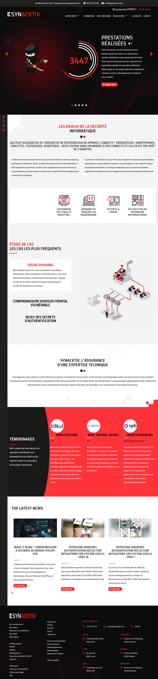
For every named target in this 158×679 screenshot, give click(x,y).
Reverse (12, 649)
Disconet (50, 628)
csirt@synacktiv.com (113, 3)
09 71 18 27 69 (93, 3)
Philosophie (13, 666)
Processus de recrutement (18, 669)
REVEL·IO (12, 659)
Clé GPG (137, 626)
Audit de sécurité (53, 644)
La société (136, 16)
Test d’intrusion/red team (56, 641)
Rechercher (120, 9)
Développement (15, 653)
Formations (89, 16)
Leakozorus (51, 634)
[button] (152, 53)
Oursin (49, 631)
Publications (121, 16)
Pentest (12, 646)
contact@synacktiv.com (116, 626)
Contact (147, 16)
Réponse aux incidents (55, 653)
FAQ (10, 675)
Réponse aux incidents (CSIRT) (20, 656)
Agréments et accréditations (19, 630)
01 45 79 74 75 (92, 626)
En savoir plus (109, 84)
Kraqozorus (51, 621)
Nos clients (13, 633)
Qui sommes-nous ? (16, 624)
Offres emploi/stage (16, 672)
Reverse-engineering (54, 647)
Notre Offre (73, 16)
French (131, 9)
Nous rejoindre (104, 16)
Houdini (50, 624)
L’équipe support (15, 643)
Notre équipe (14, 637)
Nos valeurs (13, 627)
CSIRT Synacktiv (53, 660)
